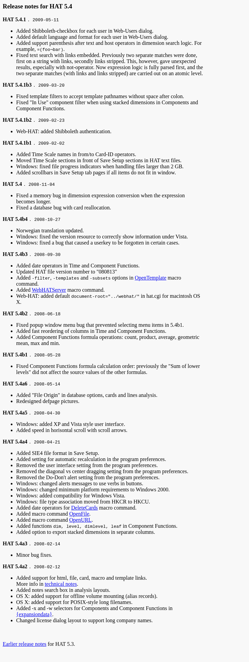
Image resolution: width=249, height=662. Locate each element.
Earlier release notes (24, 644)
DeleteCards (84, 508)
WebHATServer (49, 290)
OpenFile (79, 514)
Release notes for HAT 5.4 (37, 6)
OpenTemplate (150, 278)
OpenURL (80, 520)
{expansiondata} (34, 614)
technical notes (61, 584)
